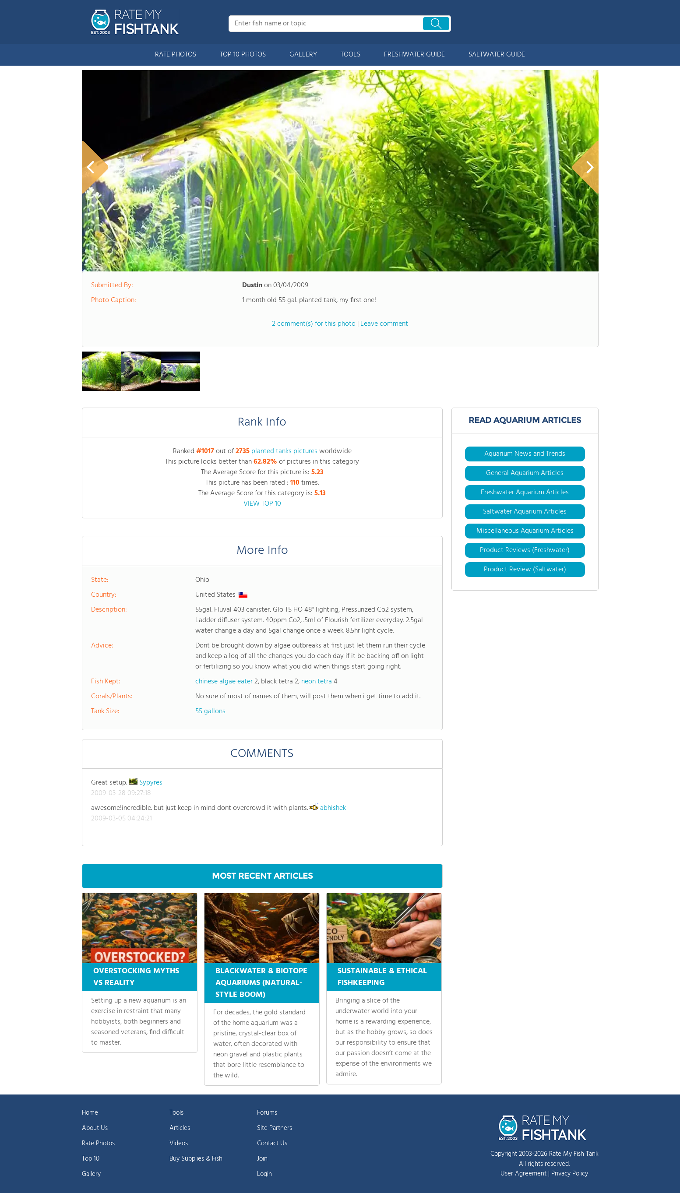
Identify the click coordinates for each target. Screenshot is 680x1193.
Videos (178, 1143)
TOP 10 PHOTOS (243, 54)
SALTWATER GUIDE (497, 54)
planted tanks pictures (284, 451)
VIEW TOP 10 (262, 504)
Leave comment (384, 324)
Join (262, 1159)
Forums (267, 1113)
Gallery (91, 1174)
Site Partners (274, 1128)
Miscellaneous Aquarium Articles (525, 531)
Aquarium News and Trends (524, 454)
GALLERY (303, 54)
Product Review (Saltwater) (525, 569)
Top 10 (90, 1159)
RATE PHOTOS (175, 54)
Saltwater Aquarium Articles (525, 511)
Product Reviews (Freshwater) (525, 550)
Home (90, 1113)
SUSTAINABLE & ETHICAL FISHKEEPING (382, 977)
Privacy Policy (569, 1173)
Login (264, 1174)
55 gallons (210, 711)
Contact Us (272, 1143)
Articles (179, 1128)
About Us (95, 1128)
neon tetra (316, 681)
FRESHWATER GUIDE (414, 54)
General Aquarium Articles (525, 473)
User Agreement (523, 1173)
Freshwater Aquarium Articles (525, 492)
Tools (176, 1113)
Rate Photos (98, 1143)
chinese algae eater (224, 681)
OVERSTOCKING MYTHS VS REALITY (136, 977)
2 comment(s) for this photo (314, 324)
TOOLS (350, 54)
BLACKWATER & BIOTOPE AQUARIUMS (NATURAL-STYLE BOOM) (261, 983)
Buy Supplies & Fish (195, 1159)
